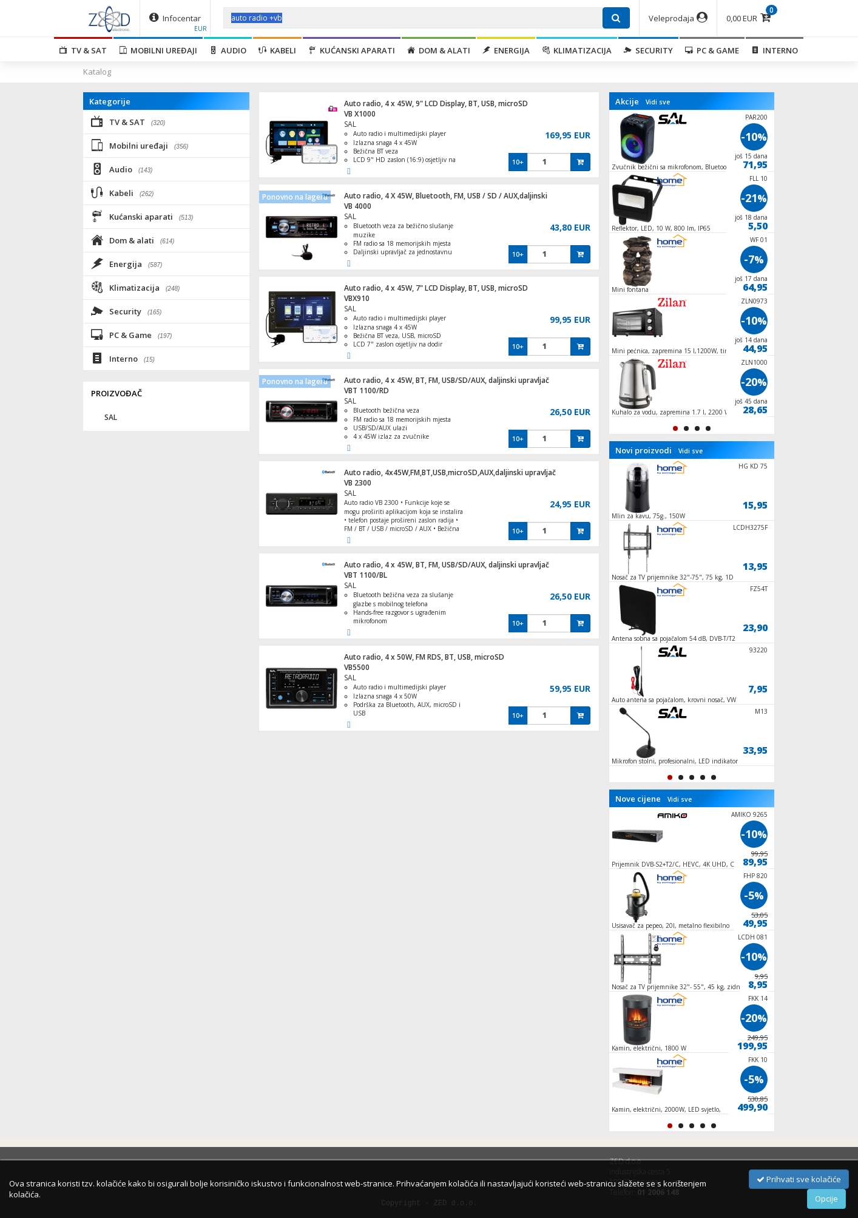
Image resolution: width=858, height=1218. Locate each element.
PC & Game (712, 50)
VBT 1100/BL (365, 575)
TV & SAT (83, 50)
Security (648, 50)
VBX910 (357, 298)
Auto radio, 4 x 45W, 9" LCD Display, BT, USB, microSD (436, 103)
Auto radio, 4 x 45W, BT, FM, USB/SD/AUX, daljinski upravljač (446, 380)
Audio (227, 50)
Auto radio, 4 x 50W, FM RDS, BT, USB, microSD (424, 657)
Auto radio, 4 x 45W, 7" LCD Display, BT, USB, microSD (436, 288)
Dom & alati (438, 50)
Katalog (97, 71)
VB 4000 (357, 206)
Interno (774, 50)
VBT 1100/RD (366, 390)
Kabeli (277, 50)
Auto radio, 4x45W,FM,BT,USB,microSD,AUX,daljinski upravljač (450, 472)
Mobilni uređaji (158, 50)
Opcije (826, 1198)
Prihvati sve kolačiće (799, 1179)
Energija (506, 50)
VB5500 (357, 667)
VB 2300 (357, 483)
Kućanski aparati (351, 50)
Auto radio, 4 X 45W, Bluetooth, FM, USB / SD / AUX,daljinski (445, 196)
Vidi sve (658, 102)
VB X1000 (360, 114)
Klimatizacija (577, 50)
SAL (350, 124)
